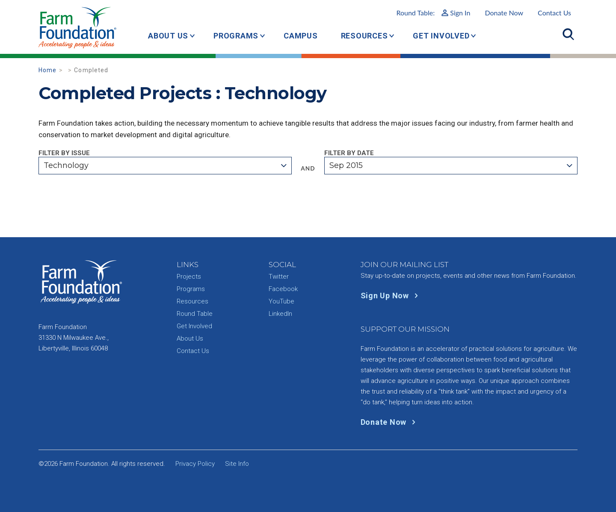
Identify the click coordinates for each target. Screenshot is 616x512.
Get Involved (441, 35)
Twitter (279, 276)
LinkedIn (280, 314)
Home (47, 70)
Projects (189, 276)
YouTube (281, 301)
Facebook (283, 289)
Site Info (237, 464)
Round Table (195, 314)
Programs (235, 35)
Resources (364, 35)
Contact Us (554, 13)
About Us (168, 35)
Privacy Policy (195, 464)
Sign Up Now (391, 295)
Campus (301, 35)
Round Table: (433, 13)
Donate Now (504, 13)
